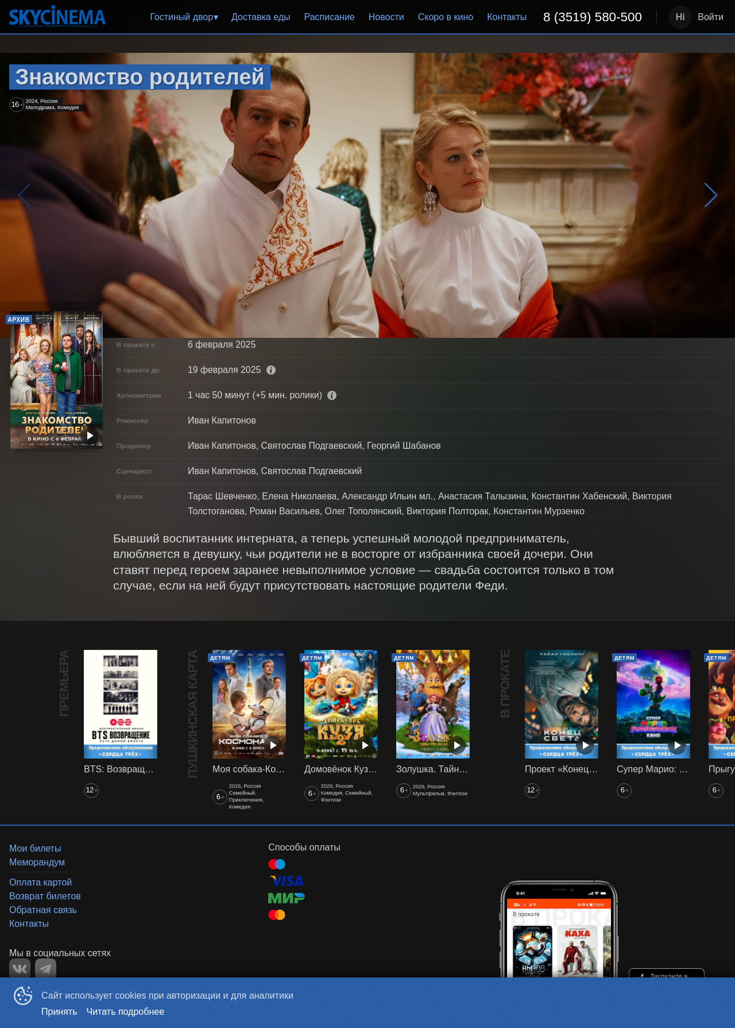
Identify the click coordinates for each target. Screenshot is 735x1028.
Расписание (329, 17)
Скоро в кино (446, 17)
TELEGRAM (45, 969)
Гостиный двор (181, 17)
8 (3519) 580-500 (592, 17)
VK (19, 969)
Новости (386, 17)
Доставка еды (261, 17)
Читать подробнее (126, 1012)
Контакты (507, 17)
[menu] (383, 17)
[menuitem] (184, 17)
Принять (59, 1012)
